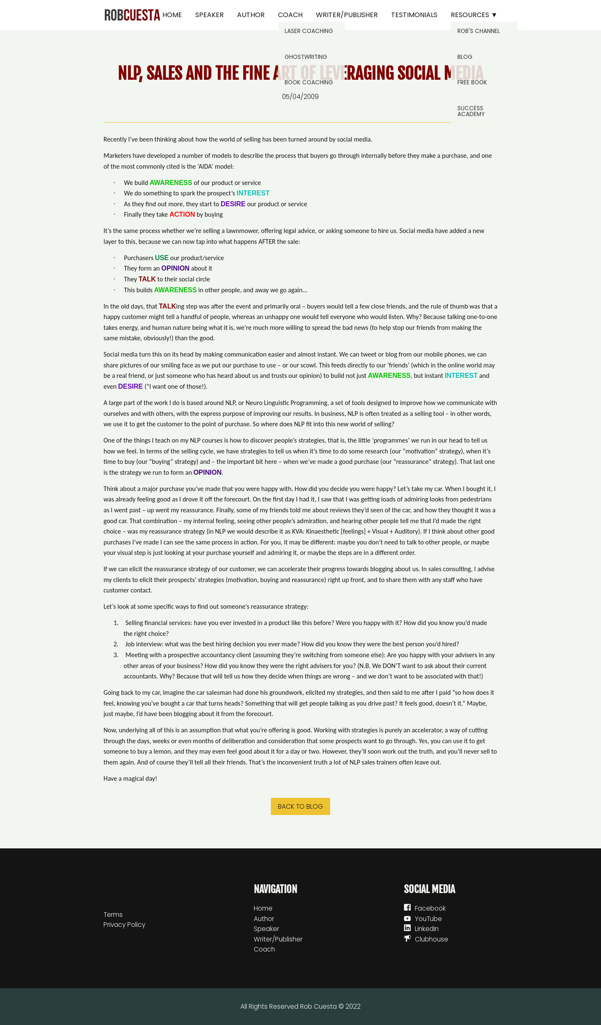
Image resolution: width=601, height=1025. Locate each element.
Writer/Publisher (347, 15)
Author (251, 15)
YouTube (428, 918)
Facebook (430, 908)
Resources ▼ (474, 15)
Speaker (209, 15)
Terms (113, 914)
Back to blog (300, 806)
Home (172, 15)
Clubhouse (431, 939)
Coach (290, 15)
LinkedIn (427, 928)
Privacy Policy (124, 924)
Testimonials (414, 15)
